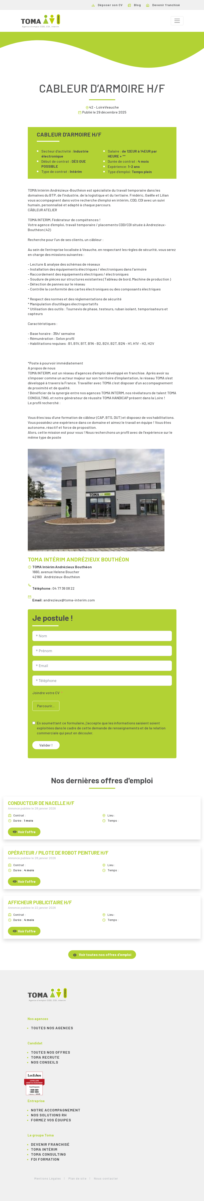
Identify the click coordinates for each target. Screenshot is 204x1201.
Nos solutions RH (49, 1115)
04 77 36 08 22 (63, 588)
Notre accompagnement (55, 1110)
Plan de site (77, 1178)
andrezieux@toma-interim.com (69, 600)
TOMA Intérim (44, 1149)
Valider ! (46, 745)
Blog (134, 5)
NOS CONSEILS (44, 1062)
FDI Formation (45, 1159)
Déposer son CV (107, 5)
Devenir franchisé (163, 5)
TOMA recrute (45, 1057)
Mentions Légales (47, 1178)
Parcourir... (46, 706)
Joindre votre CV (46, 693)
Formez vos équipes (51, 1120)
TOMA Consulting (48, 1154)
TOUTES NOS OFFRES (50, 1052)
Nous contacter (106, 1178)
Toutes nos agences (52, 1028)
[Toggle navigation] (177, 20)
